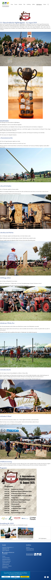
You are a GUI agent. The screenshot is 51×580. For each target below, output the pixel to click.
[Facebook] (45, 577)
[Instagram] (48, 577)
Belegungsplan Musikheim (7, 566)
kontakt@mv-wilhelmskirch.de (9, 552)
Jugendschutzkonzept (6, 562)
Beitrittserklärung (5, 567)
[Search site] (48, 4)
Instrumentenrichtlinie (6, 557)
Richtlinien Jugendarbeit (6, 561)
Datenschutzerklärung (30, 548)
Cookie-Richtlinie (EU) (30, 550)
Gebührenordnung (5, 564)
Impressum (28, 547)
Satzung (3, 556)
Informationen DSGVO (6, 559)
